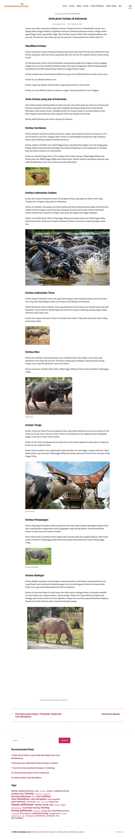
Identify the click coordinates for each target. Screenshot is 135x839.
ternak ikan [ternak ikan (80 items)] (50, 816)
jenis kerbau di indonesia (59, 700)
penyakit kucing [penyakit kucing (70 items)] (55, 813)
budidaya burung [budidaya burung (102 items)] (61, 791)
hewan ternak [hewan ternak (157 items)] (42, 804)
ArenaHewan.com (24, 832)
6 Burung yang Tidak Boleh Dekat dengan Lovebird (34, 763)
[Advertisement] (67, 674)
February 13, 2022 (76, 24)
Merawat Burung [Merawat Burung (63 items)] (25, 813)
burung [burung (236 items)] (29, 793)
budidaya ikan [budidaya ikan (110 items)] (17, 794)
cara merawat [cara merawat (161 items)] (18, 801)
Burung (85, 6)
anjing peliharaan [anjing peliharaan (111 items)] (26, 791)
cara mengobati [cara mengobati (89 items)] (53, 799)
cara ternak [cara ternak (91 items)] (30, 802)
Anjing (78, 6)
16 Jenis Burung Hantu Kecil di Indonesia (30, 773)
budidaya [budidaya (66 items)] (50, 791)
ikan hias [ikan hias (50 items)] (57, 805)
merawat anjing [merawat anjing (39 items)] (15, 813)
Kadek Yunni (61, 24)
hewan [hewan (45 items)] (38, 802)
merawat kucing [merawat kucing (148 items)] (40, 813)
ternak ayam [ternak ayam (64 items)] (29, 816)
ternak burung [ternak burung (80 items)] (39, 816)
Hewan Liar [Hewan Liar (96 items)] (53, 802)
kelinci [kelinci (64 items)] (63, 805)
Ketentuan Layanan (77, 832)
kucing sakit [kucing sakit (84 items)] (46, 811)
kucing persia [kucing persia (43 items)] (36, 811)
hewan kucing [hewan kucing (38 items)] (44, 802)
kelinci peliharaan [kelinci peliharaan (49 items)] (16, 808)
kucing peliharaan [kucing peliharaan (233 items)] (21, 810)
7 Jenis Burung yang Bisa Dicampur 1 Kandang (32, 768)
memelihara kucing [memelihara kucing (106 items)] (60, 811)
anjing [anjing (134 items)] (14, 791)
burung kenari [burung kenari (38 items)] (37, 794)
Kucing (71, 6)
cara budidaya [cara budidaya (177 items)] (43, 796)
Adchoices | (35, 832)
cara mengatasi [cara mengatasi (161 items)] (38, 799)
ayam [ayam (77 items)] (37, 791)
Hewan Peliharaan (97, 6)
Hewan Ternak (111, 6)
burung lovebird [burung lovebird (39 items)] (46, 794)
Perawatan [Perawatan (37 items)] (64, 813)
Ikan (120, 6)
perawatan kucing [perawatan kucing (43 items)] (16, 816)
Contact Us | (53, 832)
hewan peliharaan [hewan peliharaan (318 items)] (22, 804)
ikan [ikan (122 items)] (52, 805)
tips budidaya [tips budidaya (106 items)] (17, 818)
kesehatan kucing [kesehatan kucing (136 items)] (31, 808)
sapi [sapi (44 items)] (23, 816)
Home (65, 6)
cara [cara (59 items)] (33, 796)
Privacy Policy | (64, 832)
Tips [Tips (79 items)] (57, 816)
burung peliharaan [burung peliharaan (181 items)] (21, 796)
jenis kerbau (47, 700)
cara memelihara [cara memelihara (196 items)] (20, 799)
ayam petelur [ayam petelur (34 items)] (43, 791)
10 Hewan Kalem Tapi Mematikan (26, 777)
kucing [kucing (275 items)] (45, 807)
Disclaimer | (44, 832)
